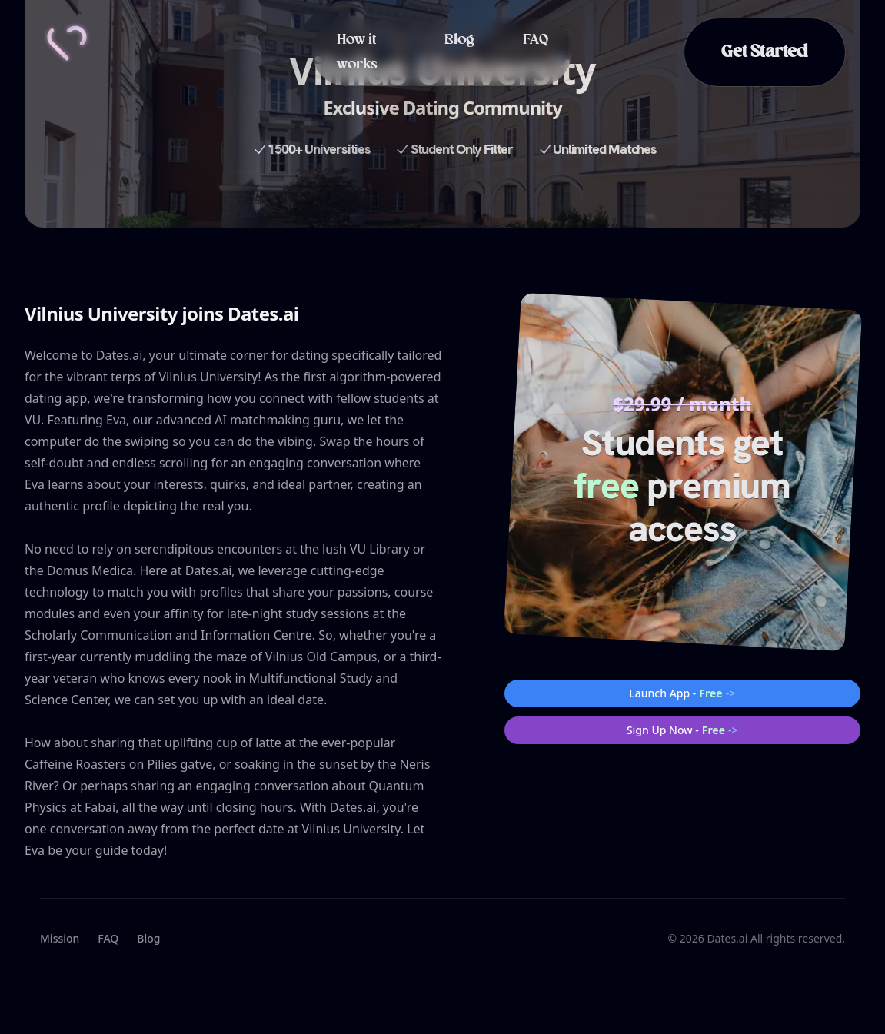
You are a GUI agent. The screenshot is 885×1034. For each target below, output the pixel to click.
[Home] (67, 43)
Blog (459, 40)
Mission (59, 938)
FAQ (535, 40)
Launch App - (682, 693)
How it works (357, 52)
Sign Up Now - (682, 730)
